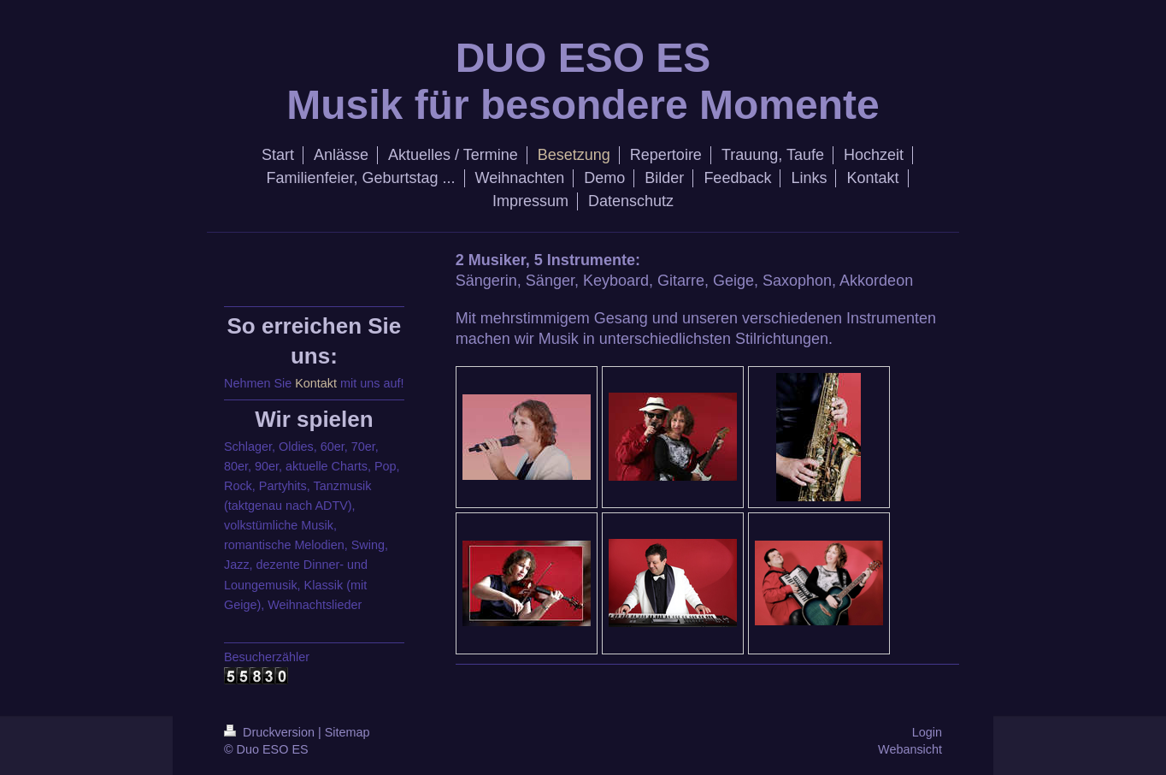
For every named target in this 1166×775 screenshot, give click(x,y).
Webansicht (910, 749)
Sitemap (347, 732)
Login (927, 732)
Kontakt (316, 383)
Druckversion (271, 732)
